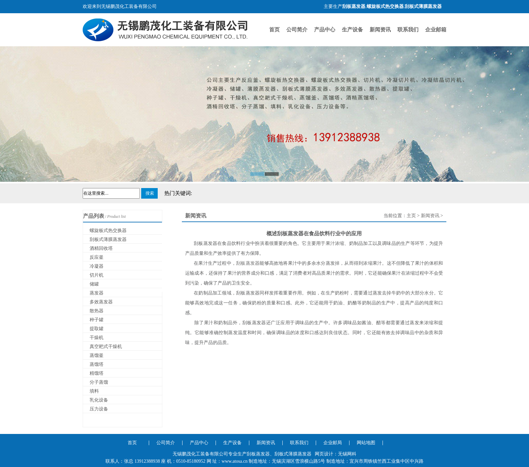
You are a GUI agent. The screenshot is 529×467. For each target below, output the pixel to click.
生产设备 (352, 29)
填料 (94, 391)
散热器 (96, 310)
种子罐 (96, 319)
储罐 (94, 284)
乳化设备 (99, 400)
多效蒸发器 (101, 301)
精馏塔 (96, 373)
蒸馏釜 (96, 355)
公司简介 (296, 29)
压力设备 (99, 409)
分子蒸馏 (99, 382)
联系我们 (408, 29)
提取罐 (96, 328)
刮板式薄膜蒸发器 (108, 239)
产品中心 (324, 29)
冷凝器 (96, 266)
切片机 (96, 275)
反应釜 (96, 257)
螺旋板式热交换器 (108, 230)
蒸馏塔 (96, 364)
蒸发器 (96, 293)
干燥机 (96, 337)
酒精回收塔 (101, 248)
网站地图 (366, 442)
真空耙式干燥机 (106, 346)
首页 (274, 29)
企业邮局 (332, 442)
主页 (411, 215)
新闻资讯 (380, 29)
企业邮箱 (435, 29)
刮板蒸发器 (248, 263)
